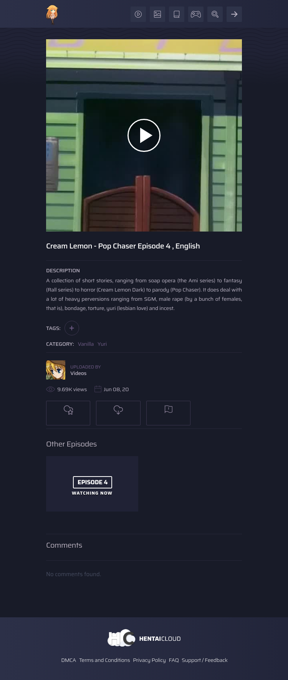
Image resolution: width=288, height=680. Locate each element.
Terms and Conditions (104, 660)
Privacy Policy (149, 660)
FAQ (174, 660)
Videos (78, 373)
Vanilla (86, 344)
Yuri (102, 344)
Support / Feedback (204, 660)
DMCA (68, 660)
